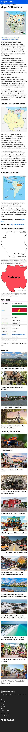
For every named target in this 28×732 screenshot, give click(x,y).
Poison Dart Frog (6, 450)
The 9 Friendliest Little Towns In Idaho (14, 553)
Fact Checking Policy (5, 710)
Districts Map (5, 37)
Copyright (3, 706)
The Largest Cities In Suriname (11, 407)
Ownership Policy (4, 715)
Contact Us (3, 701)
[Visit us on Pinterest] (10, 720)
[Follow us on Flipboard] (2, 720)
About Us (3, 708)
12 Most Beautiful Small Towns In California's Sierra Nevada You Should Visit (14, 596)
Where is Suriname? (14, 37)
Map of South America (17, 224)
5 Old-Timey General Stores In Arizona (14, 533)
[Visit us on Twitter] (8, 720)
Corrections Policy (5, 713)
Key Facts (11, 39)
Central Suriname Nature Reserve (12, 368)
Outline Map (5, 39)
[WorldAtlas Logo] (9, 2)
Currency (5, 334)
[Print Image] (23, 11)
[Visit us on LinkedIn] (13, 720)
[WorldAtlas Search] (26, 2)
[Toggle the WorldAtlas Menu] (1, 2)
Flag (16, 39)
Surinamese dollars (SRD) (18, 334)
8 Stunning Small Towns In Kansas (13, 513)
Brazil (2, 221)
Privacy (2, 704)
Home (2, 699)
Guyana (22, 219)
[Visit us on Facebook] (5, 720)
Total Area (5, 323)
